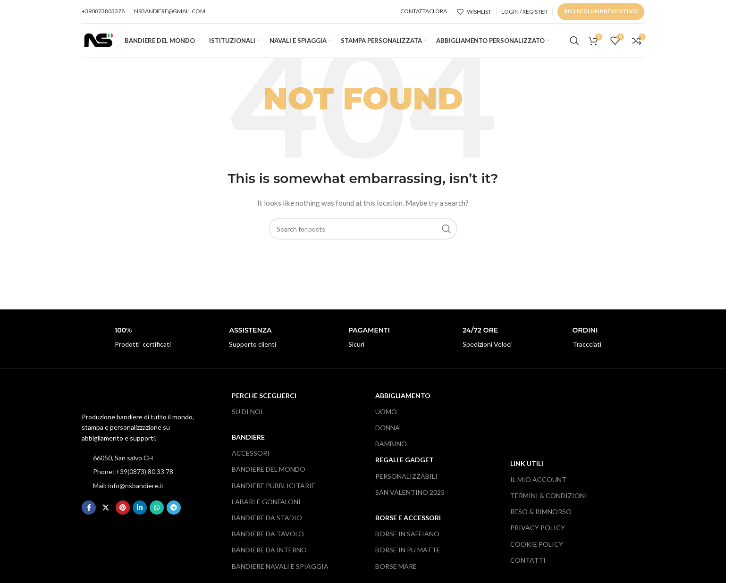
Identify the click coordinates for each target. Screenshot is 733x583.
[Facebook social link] (89, 515)
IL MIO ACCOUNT (538, 487)
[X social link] (106, 515)
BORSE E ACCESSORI (408, 526)
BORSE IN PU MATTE (407, 558)
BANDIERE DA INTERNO (269, 558)
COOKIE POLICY (536, 552)
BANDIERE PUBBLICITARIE (273, 494)
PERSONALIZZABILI (406, 484)
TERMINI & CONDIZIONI (548, 504)
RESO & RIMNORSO (541, 520)
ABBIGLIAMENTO (402, 404)
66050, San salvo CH (123, 466)
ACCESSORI (251, 462)
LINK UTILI (526, 471)
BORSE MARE (396, 574)
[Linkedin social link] (140, 515)
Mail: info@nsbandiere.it (128, 494)
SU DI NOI (247, 420)
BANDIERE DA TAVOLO (268, 542)
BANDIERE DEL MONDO (268, 478)
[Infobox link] (134, 346)
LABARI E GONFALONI (266, 510)
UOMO (386, 420)
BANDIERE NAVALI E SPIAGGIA (280, 574)
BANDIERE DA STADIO (267, 526)
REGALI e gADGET (404, 468)
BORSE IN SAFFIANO (407, 542)
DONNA (387, 436)
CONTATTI (528, 568)
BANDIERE (248, 445)
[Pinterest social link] (123, 515)
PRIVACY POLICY (537, 536)
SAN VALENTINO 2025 (410, 500)
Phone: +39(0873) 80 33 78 (133, 480)
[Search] (574, 44)
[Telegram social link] (174, 515)
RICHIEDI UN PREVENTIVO (601, 11)
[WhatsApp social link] (157, 515)
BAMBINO (391, 452)
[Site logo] (98, 44)
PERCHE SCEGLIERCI (264, 404)
